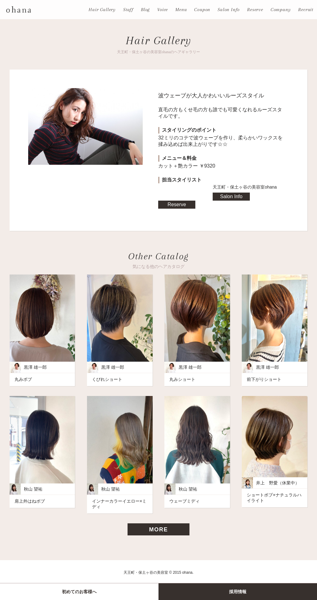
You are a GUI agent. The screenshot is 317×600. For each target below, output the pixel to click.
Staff (128, 9)
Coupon (202, 9)
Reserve (255, 9)
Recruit (305, 9)
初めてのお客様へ (79, 591)
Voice (162, 9)
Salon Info (229, 9)
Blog (145, 9)
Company (281, 9)
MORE (158, 529)
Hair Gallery (102, 9)
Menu (181, 9)
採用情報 (237, 591)
